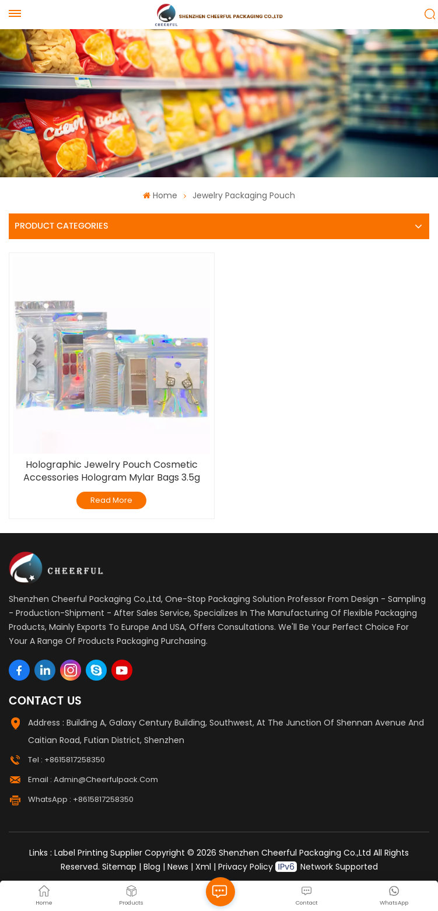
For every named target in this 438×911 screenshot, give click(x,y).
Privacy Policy (245, 867)
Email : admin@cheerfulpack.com (93, 779)
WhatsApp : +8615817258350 (81, 799)
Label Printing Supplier (98, 853)
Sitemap (119, 867)
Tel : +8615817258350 (66, 759)
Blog (151, 867)
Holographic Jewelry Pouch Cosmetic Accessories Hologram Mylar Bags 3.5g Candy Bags (111, 471)
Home (160, 195)
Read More (111, 500)
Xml (203, 867)
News (177, 867)
